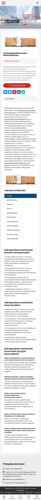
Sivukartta (37, 492)
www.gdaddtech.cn (18, 479)
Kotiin (2, 492)
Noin (15, 492)
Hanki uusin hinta (11, 61)
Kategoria (9, 492)
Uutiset (21, 492)
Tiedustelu (28, 492)
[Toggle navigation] (37, 3)
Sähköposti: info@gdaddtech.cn (15, 483)
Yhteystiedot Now (16, 85)
